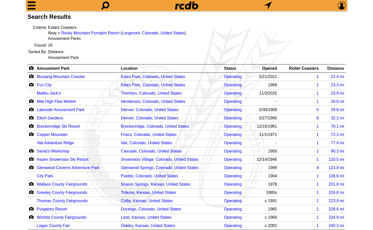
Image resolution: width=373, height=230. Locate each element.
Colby (126, 201)
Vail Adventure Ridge (55, 143)
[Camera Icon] (31, 76)
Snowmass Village (137, 159)
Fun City (44, 85)
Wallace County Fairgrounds (62, 184)
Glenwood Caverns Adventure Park (68, 168)
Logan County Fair (53, 225)
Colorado (150, 33)
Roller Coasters (304, 68)
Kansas (157, 184)
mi (337, 76)
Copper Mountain (52, 134)
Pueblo (127, 176)
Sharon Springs (134, 184)
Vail (124, 143)
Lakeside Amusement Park (61, 110)
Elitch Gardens (50, 118)
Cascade (129, 151)
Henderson (130, 101)
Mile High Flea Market (56, 101)
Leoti (125, 217)
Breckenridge (132, 126)
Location (129, 68)
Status (230, 68)
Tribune (127, 192)
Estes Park (130, 76)
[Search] (105, 6)
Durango (128, 209)
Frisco (126, 134)
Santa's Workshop (53, 151)
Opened (269, 68)
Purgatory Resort (52, 209)
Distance (335, 68)
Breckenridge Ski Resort (58, 126)
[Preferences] (342, 6)
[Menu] (32, 6)
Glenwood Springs (137, 168)
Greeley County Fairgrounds (62, 192)
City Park (45, 176)
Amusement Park (53, 68)
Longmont (131, 33)
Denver (127, 110)
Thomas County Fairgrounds (62, 201)
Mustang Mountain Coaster (61, 76)
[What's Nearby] (268, 6)
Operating (233, 76)
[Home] (186, 6)
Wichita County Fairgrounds (61, 217)
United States (173, 33)
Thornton (129, 93)
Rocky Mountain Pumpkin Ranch (90, 33)
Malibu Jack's (49, 93)
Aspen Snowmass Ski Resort (63, 159)
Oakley (127, 225)
